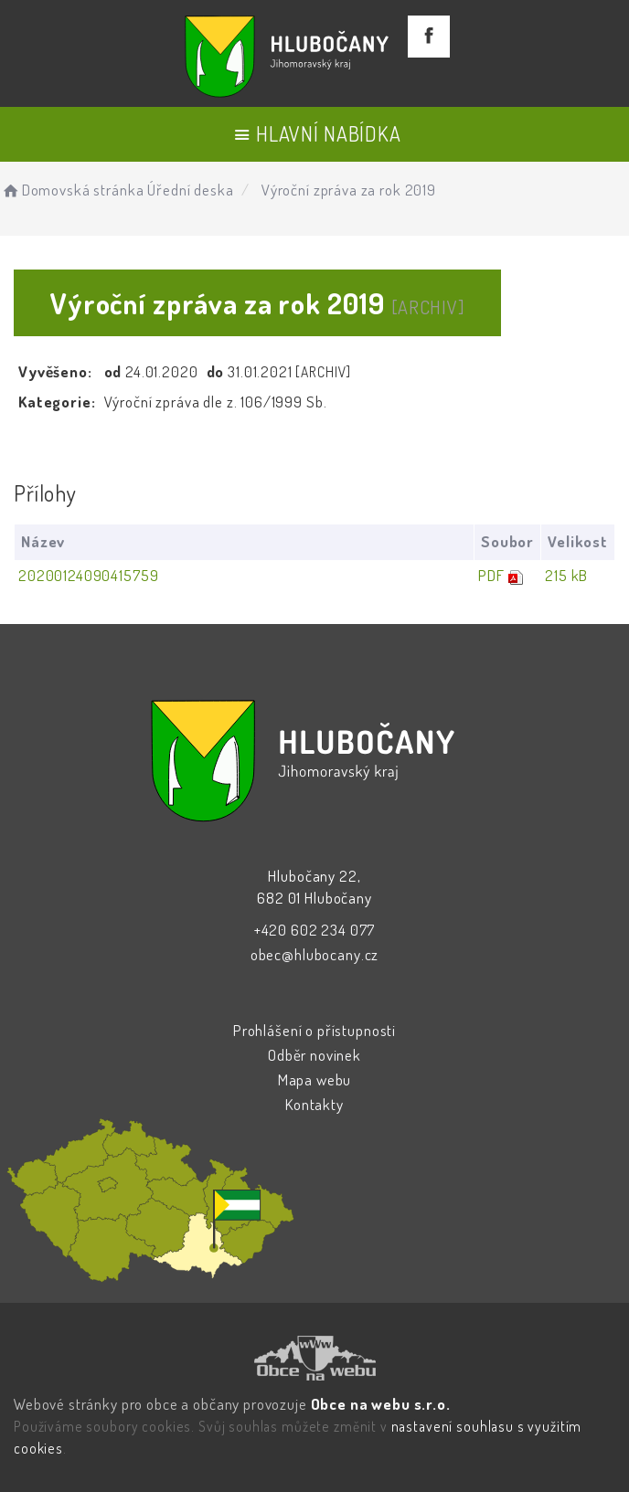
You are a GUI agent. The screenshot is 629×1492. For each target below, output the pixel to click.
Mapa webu (315, 1079)
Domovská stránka (72, 189)
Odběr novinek (314, 1054)
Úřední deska (190, 189)
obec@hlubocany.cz (314, 954)
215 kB (566, 575)
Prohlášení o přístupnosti (314, 1030)
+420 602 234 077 (315, 929)
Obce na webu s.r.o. (381, 1403)
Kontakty (314, 1104)
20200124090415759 (88, 575)
